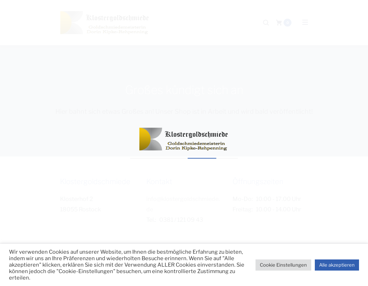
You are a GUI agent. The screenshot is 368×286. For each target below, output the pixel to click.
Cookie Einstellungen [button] (283, 265)
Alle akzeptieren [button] (337, 265)
